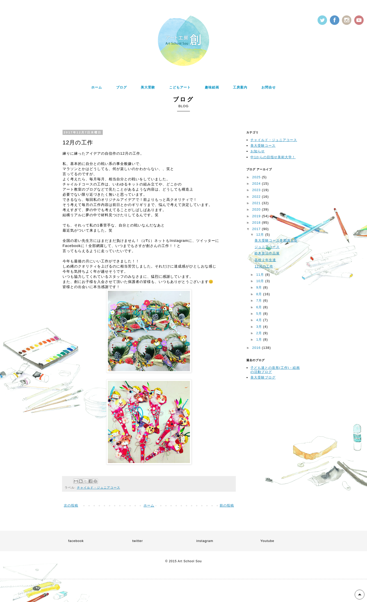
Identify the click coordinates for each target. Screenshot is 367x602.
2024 (257, 183)
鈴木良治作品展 (267, 253)
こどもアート (180, 87)
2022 (257, 197)
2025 (257, 177)
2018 (257, 222)
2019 (257, 216)
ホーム (96, 87)
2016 (257, 348)
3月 (259, 327)
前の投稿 (227, 505)
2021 (257, 203)
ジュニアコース (267, 247)
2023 (257, 190)
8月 (259, 294)
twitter (137, 541)
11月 (260, 275)
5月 (259, 313)
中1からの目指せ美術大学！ (272, 157)
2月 (259, 333)
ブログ (121, 87)
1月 (259, 339)
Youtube (267, 541)
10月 (260, 281)
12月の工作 (263, 266)
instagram (204, 541)
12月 (260, 234)
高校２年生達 (265, 260)
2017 (257, 229)
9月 (259, 287)
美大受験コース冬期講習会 (276, 240)
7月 (259, 300)
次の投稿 (71, 505)
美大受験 (148, 87)
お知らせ (257, 151)
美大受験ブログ (263, 377)
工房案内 (240, 87)
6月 (259, 307)
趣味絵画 (212, 87)
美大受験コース (263, 145)
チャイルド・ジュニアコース (98, 487)
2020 (257, 209)
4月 (259, 320)
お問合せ (268, 87)
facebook (76, 541)
